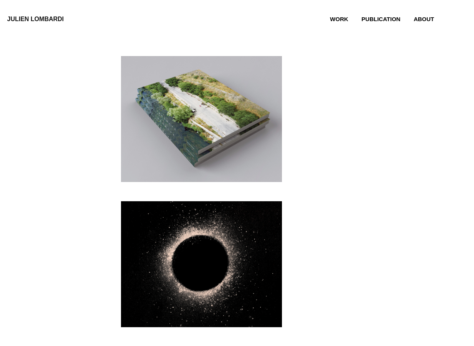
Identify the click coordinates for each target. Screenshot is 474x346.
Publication (380, 19)
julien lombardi (35, 19)
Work (339, 19)
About (424, 19)
